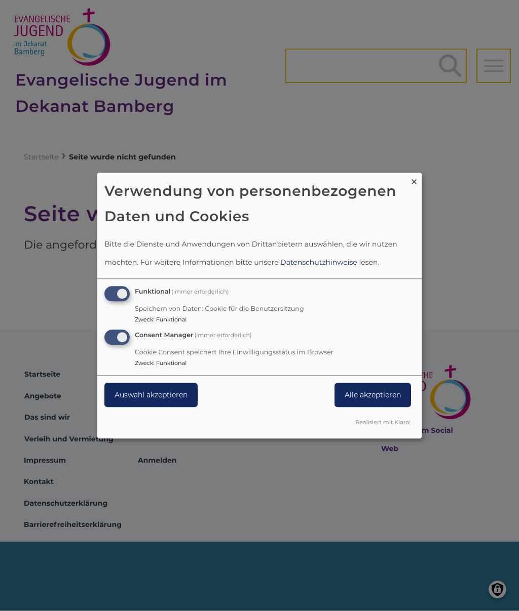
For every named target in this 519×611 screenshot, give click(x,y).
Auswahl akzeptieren (151, 394)
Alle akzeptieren (373, 394)
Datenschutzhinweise (318, 262)
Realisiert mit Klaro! (383, 422)
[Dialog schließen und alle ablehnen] (414, 179)
